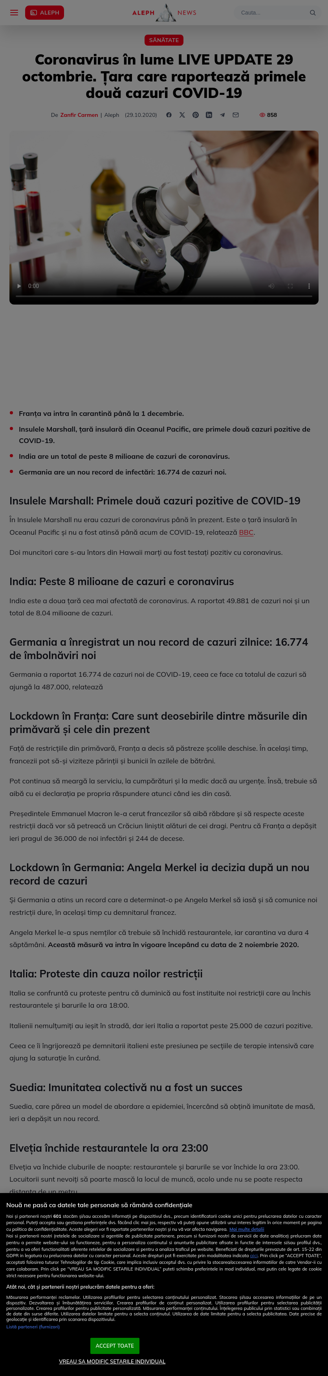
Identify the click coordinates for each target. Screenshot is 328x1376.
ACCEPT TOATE (114, 1346)
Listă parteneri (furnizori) (33, 1327)
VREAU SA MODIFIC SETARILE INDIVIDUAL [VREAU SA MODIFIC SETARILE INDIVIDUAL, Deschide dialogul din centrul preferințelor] (112, 1361)
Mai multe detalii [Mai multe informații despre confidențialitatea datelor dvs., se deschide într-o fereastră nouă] (246, 1229)
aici (254, 1255)
